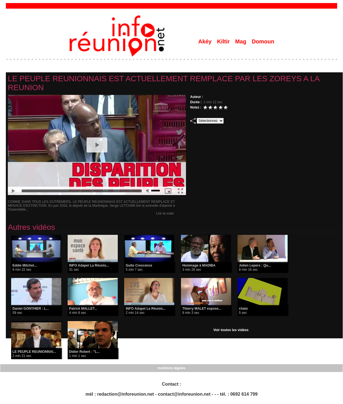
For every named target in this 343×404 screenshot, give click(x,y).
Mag (241, 41)
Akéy (205, 41)
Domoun (263, 41)
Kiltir (224, 41)
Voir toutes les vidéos (231, 330)
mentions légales (171, 368)
